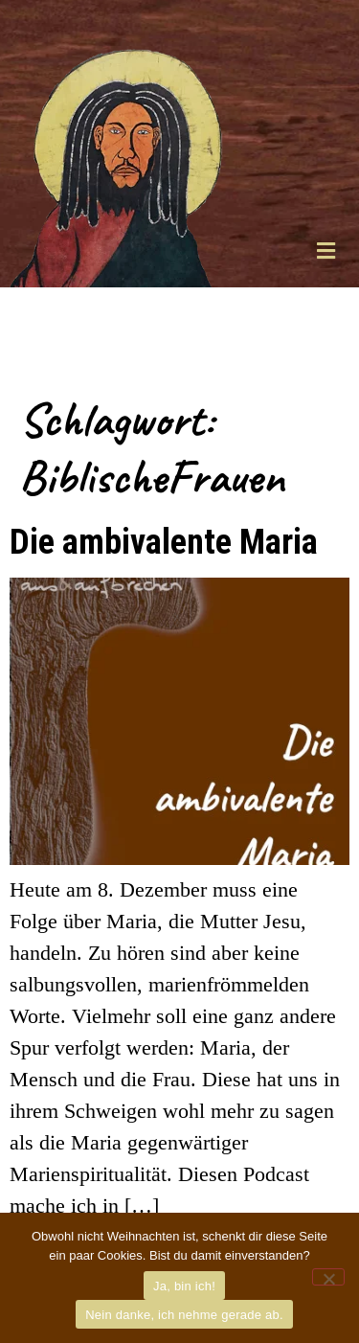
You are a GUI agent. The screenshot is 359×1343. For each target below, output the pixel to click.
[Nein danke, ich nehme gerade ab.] (328, 1277)
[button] (325, 250)
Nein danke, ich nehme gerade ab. (184, 1315)
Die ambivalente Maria (164, 541)
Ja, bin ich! (184, 1286)
